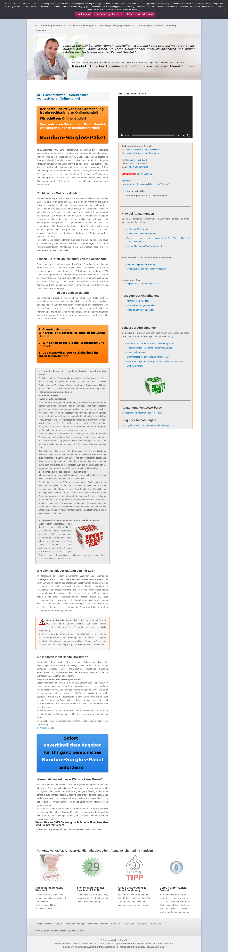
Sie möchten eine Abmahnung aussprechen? (142, 413)
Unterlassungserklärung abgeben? (142, 233)
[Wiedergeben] (122, 135)
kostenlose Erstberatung (138, 229)
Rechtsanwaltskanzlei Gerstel (48, 924)
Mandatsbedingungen (75, 924)
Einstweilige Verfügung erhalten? (116, 25)
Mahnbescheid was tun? (138, 301)
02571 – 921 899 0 (138, 160)
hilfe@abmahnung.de (138, 167)
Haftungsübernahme (136, 352)
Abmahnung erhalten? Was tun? (49, 889)
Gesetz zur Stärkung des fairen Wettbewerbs (147, 269)
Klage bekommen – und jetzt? (140, 310)
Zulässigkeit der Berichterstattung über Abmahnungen (146, 425)
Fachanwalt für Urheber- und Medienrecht (140, 153)
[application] (155, 117)
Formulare (116, 924)
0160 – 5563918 (144, 174)
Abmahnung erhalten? (51, 25)
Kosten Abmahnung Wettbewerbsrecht (144, 246)
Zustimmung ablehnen (108, 14)
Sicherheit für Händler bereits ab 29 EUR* (90, 889)
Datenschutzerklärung (98, 924)
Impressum (40, 30)
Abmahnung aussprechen (150, 25)
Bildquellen (143, 924)
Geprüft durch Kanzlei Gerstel (173, 889)
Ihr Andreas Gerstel (45, 728)
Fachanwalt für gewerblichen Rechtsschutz (141, 149)
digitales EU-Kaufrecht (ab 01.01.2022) (144, 283)
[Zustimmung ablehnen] (224, 9)
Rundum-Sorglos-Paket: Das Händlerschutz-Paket (149, 348)
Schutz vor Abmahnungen (80, 25)
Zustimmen (83, 14)
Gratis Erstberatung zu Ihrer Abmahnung (132, 889)
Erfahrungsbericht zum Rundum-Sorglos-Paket (148, 357)
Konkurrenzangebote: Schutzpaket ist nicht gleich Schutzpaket (155, 361)
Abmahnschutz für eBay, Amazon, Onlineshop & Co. (150, 343)
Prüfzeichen (129, 924)
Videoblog (171, 25)
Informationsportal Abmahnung (141, 264)
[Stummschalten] (184, 135)
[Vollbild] (188, 135)
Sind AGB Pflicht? (135, 366)
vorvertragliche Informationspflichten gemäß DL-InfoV (146, 184)
